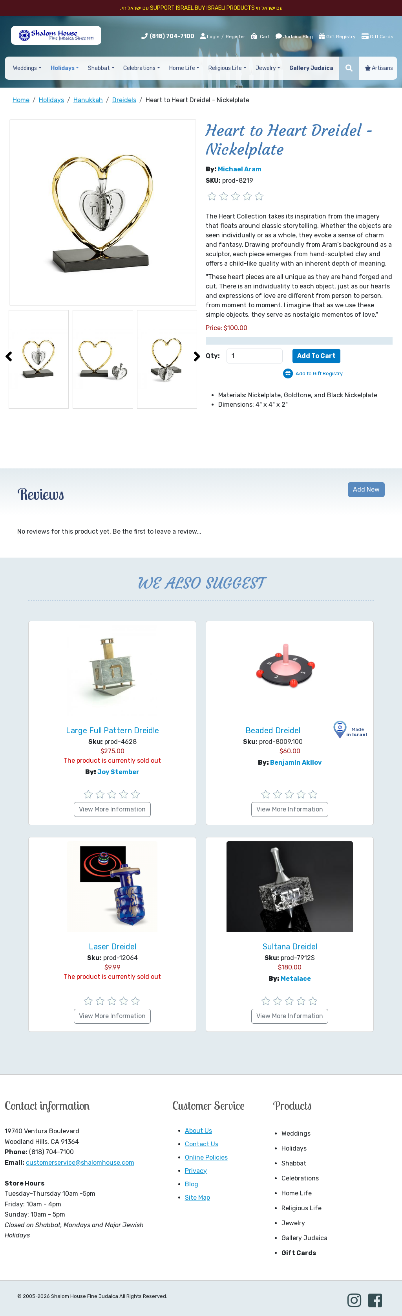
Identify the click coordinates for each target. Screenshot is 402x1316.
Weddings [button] (25, 68)
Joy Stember (118, 772)
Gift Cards (377, 36)
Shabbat (293, 1163)
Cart (260, 36)
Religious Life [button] (225, 68)
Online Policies (206, 1157)
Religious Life (301, 1208)
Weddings (296, 1133)
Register (235, 36)
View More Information (112, 809)
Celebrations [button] (139, 68)
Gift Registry (337, 36)
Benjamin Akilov (296, 762)
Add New (366, 489)
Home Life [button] (182, 68)
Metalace (296, 978)
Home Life (296, 1193)
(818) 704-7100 (172, 36)
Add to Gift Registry (319, 373)
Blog (191, 1184)
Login (209, 36)
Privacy (196, 1171)
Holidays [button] (63, 68)
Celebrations (300, 1178)
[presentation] (8, 356)
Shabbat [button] (99, 68)
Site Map (197, 1197)
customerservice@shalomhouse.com (80, 1162)
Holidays (294, 1148)
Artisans (379, 68)
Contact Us (201, 1144)
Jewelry (293, 1223)
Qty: (213, 356)
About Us (198, 1130)
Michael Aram (239, 169)
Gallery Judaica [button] (311, 68)
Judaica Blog (294, 36)
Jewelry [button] (266, 68)
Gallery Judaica (304, 1238)
